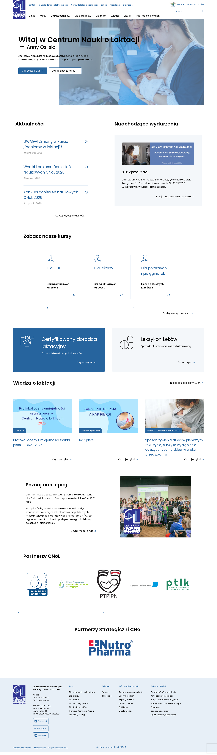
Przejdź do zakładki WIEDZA (185, 383)
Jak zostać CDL (31, 70)
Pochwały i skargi (77, 717)
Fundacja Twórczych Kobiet (190, 4)
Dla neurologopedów (78, 706)
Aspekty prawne (126, 702)
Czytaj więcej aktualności (70, 215)
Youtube (40, 738)
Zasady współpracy (160, 713)
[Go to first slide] (132, 307)
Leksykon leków (126, 706)
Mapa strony (40, 750)
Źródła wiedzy (125, 713)
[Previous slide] (48, 307)
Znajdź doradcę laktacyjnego (53, 5)
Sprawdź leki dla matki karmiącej (166, 706)
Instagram (41, 731)
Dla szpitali (74, 702)
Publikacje (107, 698)
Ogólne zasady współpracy (163, 717)
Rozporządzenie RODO (58, 750)
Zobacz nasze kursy (63, 70)
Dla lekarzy (74, 698)
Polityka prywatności (22, 750)
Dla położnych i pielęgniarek (82, 694)
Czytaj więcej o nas (82, 533)
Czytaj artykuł (60, 462)
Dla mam (155, 709)
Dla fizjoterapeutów (78, 709)
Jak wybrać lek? (126, 698)
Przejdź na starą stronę (121, 5)
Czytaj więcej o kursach (176, 313)
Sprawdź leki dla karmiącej (84, 5)
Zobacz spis (185, 362)
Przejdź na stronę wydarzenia (173, 196)
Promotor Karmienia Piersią (81, 713)
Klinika (104, 5)
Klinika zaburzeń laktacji (162, 698)
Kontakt (32, 5)
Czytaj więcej (84, 362)
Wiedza (105, 694)
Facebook (41, 724)
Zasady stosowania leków (131, 694)
